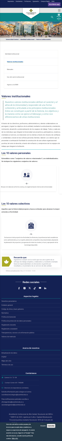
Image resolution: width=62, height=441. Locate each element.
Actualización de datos (9, 353)
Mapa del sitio (6, 361)
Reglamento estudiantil (9, 329)
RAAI (53, 1)
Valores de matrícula (8, 337)
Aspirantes (11, 1)
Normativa (4, 313)
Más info (15, 438)
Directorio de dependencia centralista (14, 388)
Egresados (36, 1)
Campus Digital (45, 1)
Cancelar (51, 426)
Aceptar (43, 426)
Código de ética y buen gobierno (12, 309)
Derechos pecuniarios (9, 301)
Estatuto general (7, 305)
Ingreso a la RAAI (12, 85)
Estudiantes (19, 1)
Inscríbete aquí (54, 4)
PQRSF (4, 357)
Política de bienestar (8, 317)
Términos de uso (7, 365)
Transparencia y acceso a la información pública (17, 333)
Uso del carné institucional (15, 77)
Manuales (10, 69)
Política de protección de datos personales (16, 321)
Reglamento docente (8, 325)
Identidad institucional (27, 39)
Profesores (27, 1)
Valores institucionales (15, 62)
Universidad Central (12, 39)
